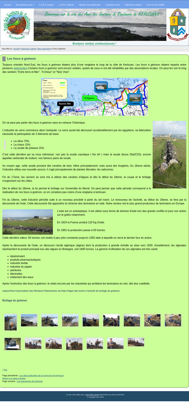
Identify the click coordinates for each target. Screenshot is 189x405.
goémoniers (20, 68)
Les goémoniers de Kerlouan (30, 381)
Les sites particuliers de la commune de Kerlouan (41, 375)
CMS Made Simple (92, 395)
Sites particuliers (44, 49)
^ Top (4, 370)
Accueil (16, 49)
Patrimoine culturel (28, 49)
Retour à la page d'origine (13, 378)
